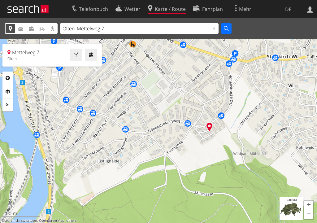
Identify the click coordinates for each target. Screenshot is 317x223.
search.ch (11, 220)
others (71, 220)
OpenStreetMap (51, 220)
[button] (308, 205)
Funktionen (7, 105)
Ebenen (7, 91)
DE (288, 9)
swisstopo (29, 220)
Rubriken (7, 78)
